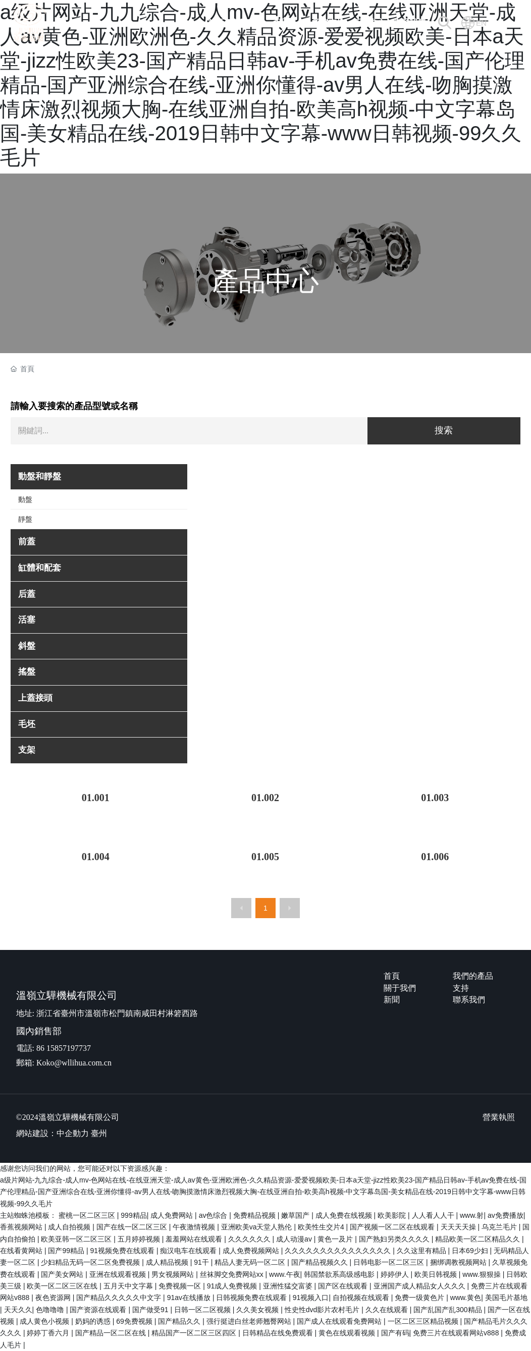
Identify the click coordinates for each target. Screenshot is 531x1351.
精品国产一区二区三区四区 (194, 1333)
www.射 (472, 1215)
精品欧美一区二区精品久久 (478, 1239)
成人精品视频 (168, 1262)
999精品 (133, 1215)
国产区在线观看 (343, 1286)
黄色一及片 (336, 1239)
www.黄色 (465, 1297)
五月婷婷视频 (140, 1239)
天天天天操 (459, 1227)
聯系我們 (469, 999)
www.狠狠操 (482, 1274)
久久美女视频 (258, 1310)
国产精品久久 (180, 1321)
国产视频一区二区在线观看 (393, 1227)
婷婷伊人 (396, 1274)
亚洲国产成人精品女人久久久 (420, 1286)
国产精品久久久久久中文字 (119, 1297)
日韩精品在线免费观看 (278, 1333)
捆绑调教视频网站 (459, 1262)
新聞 (392, 999)
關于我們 (400, 988)
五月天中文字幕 (129, 1286)
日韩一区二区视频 (203, 1310)
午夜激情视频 (195, 1227)
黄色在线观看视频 (347, 1333)
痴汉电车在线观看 (189, 1251)
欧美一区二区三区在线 (63, 1286)
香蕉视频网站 (22, 1227)
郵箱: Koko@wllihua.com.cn (64, 1062)
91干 (202, 1262)
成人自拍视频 (70, 1227)
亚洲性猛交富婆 (288, 1286)
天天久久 (18, 1310)
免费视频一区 (180, 1286)
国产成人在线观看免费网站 (340, 1321)
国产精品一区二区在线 (111, 1333)
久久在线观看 (387, 1310)
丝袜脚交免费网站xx (233, 1274)
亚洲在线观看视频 (118, 1274)
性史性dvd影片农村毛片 (323, 1310)
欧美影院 (393, 1215)
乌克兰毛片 (500, 1227)
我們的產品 (473, 976)
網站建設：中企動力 (52, 1133)
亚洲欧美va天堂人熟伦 (257, 1227)
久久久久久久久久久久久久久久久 (339, 1251)
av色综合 (214, 1215)
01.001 (96, 797)
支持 (461, 988)
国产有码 (395, 1333)
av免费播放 (505, 1215)
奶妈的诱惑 (94, 1321)
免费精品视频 (255, 1215)
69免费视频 (135, 1321)
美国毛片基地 (506, 1297)
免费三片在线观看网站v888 (457, 1333)
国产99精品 (67, 1251)
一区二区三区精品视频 (424, 1321)
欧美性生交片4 (322, 1227)
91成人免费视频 (233, 1286)
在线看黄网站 (22, 1251)
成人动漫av (295, 1239)
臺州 (99, 1133)
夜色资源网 (54, 1297)
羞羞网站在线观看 (195, 1239)
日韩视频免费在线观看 (252, 1297)
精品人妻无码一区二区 (251, 1262)
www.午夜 (284, 1274)
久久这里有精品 (422, 1251)
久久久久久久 (250, 1239)
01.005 (265, 856)
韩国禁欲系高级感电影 (340, 1274)
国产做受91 (151, 1310)
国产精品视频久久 (320, 1262)
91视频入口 (311, 1297)
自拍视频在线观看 (362, 1297)
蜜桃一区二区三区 (88, 1215)
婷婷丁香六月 (49, 1333)
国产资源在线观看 (99, 1310)
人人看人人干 (434, 1215)
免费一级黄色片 (420, 1297)
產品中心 (265, 281)
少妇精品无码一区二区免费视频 (91, 1262)
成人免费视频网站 (252, 1251)
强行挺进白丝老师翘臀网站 (249, 1321)
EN (481, 23)
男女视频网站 (173, 1274)
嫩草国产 (296, 1215)
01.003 (435, 797)
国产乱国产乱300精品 (448, 1310)
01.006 (435, 856)
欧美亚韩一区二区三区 (77, 1239)
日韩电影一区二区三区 (389, 1262)
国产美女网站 (63, 1274)
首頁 (392, 976)
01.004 (96, 856)
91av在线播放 (190, 1297)
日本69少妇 (471, 1251)
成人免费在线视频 (344, 1215)
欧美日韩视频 (436, 1274)
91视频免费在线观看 (123, 1251)
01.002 (265, 797)
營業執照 (499, 1117)
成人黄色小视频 (45, 1321)
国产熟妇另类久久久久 (395, 1239)
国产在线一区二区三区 (132, 1227)
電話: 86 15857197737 (53, 1048)
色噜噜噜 (51, 1310)
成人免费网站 (172, 1215)
